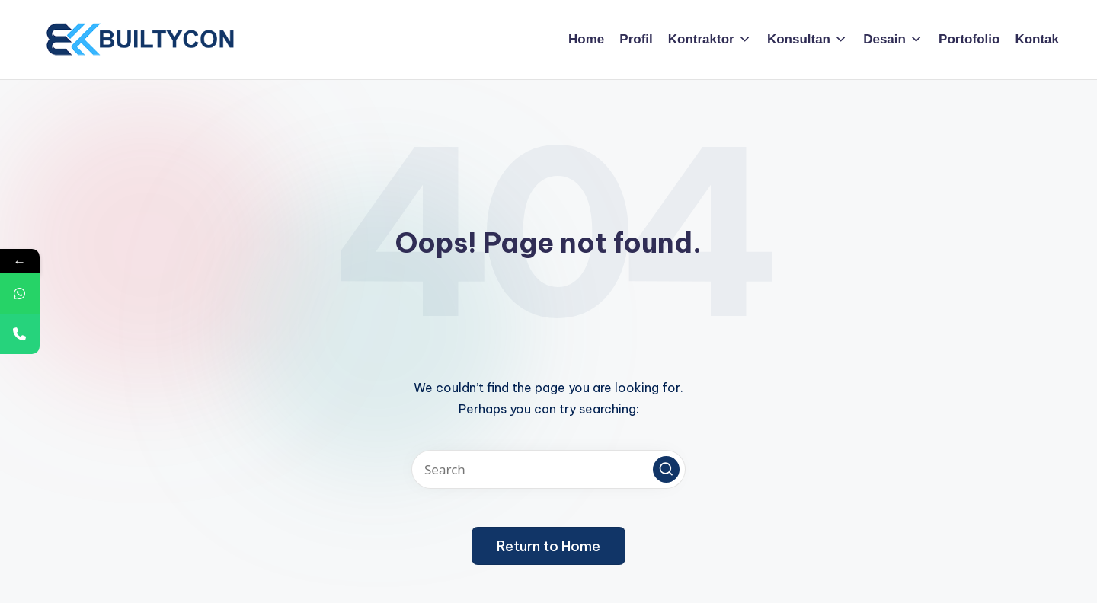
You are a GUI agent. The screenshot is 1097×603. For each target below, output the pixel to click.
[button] (666, 469)
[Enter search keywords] (548, 469)
